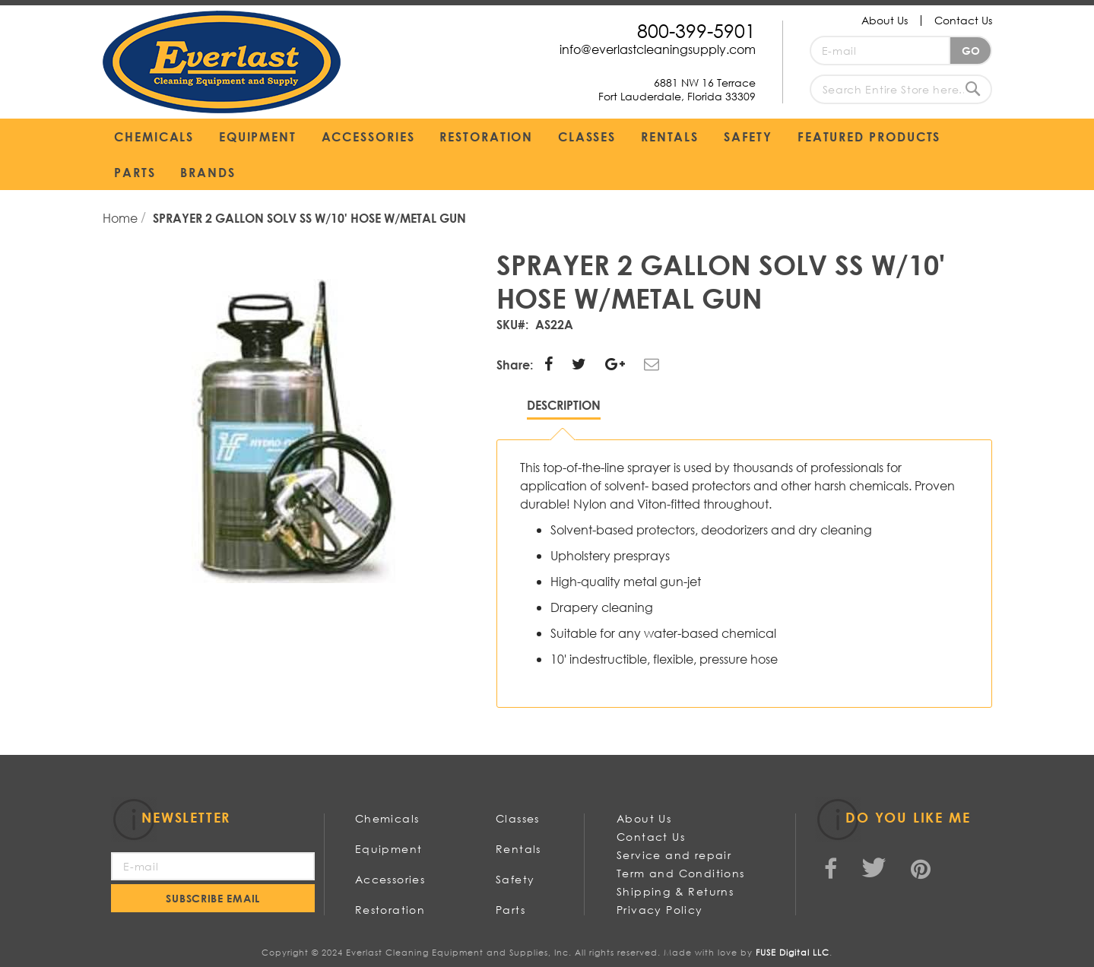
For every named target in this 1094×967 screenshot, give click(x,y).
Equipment (389, 849)
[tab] (564, 409)
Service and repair (674, 855)
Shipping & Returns (675, 891)
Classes (518, 818)
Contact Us (963, 20)
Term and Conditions (681, 873)
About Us (884, 20)
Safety (515, 879)
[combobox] (901, 89)
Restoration (390, 909)
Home (122, 218)
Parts (510, 909)
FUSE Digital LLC (792, 952)
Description (564, 405)
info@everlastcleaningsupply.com (658, 49)
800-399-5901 (696, 30)
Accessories (390, 879)
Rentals (518, 849)
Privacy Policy (660, 909)
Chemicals (387, 818)
